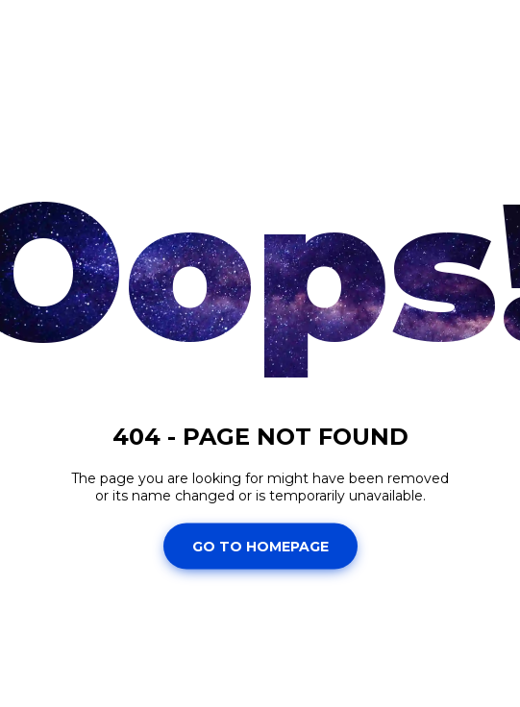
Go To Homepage (260, 545)
